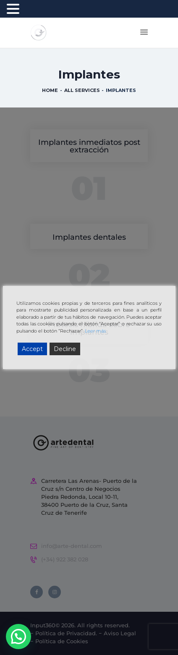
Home (50, 90)
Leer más (95, 331)
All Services (82, 90)
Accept (32, 349)
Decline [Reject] (65, 349)
